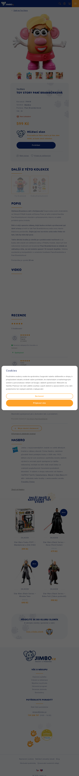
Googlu (36, 383)
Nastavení (39, 396)
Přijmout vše (39, 403)
